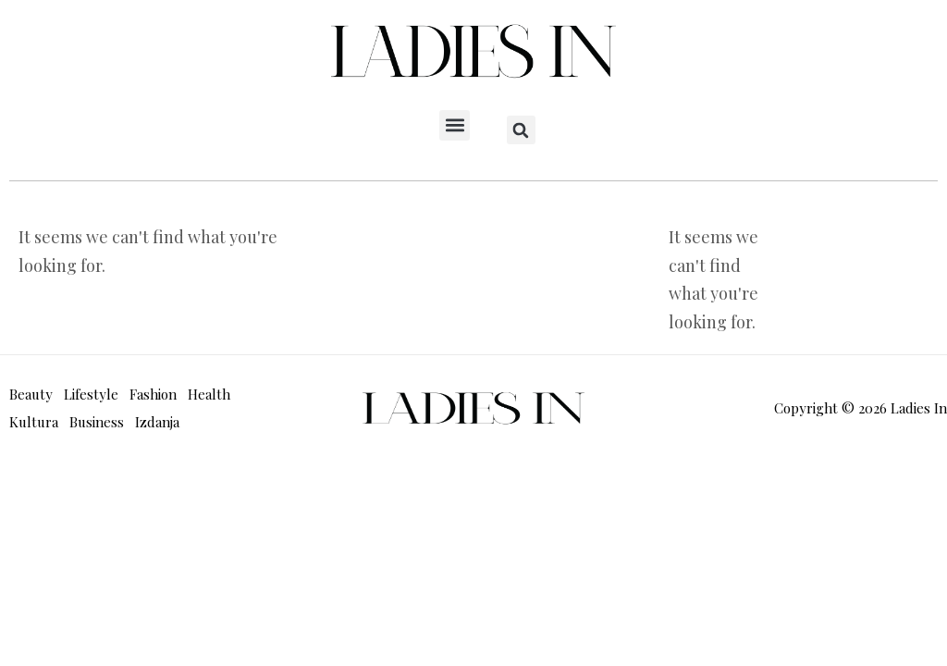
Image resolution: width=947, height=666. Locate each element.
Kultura (33, 422)
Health (209, 394)
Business (96, 422)
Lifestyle (91, 394)
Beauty (31, 394)
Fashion (153, 394)
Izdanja (157, 422)
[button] (454, 125)
